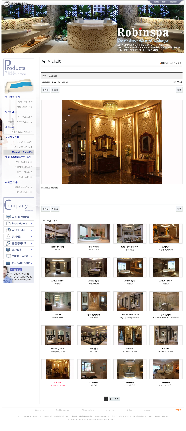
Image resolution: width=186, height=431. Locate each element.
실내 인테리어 (93, 314)
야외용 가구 (11, 182)
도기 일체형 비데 (24, 162)
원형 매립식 (129, 385)
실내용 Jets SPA (24, 142)
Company (39, 410)
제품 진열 (93, 317)
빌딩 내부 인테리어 (129, 246)
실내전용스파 (12, 137)
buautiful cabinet (129, 351)
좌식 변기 (93, 348)
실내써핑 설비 (12, 96)
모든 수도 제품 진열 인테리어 (165, 317)
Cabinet (165, 348)
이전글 (46, 89)
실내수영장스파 (25, 116)
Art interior (110, 410)
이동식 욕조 (57, 317)
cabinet (129, 348)
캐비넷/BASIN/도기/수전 (18, 157)
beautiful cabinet (166, 351)
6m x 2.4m (94, 249)
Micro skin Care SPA (22, 152)
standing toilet (57, 348)
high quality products (129, 317)
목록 (179, 89)
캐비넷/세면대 (26, 177)
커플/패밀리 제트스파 (22, 131)
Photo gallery (88, 410)
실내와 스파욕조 (165, 385)
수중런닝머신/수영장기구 (20, 121)
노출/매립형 (93, 283)
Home (165, 62)
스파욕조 (166, 246)
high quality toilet (57, 351)
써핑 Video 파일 (25, 106)
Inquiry (147, 410)
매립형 (130, 283)
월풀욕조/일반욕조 (23, 147)
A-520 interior (57, 280)
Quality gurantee (63, 410)
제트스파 (9, 127)
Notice (129, 410)
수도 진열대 (165, 314)
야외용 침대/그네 (24, 192)
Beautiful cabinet (57, 385)
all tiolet (93, 351)
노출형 (58, 283)
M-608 (58, 314)
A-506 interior (165, 280)
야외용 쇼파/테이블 (23, 187)
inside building (57, 246)
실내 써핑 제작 (25, 101)
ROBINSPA (91, 419)
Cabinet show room (130, 314)
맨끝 (117, 398)
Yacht (57, 249)
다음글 (55, 89)
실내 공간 (129, 249)
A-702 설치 (93, 280)
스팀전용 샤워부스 (24, 167)
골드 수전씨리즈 (25, 172)
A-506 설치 (129, 280)
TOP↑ (178, 410)
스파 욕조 (93, 382)
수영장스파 (11, 111)
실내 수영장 (93, 246)
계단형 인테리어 (165, 249)
